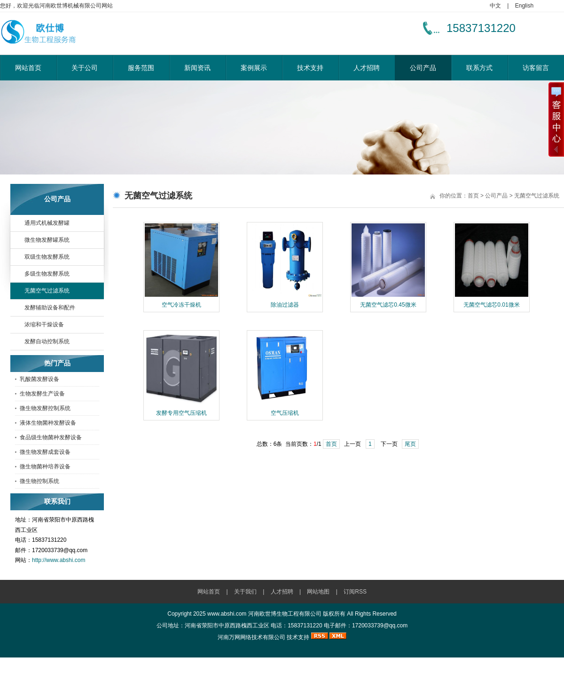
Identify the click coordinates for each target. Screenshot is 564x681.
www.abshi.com (226, 613)
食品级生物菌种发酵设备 (51, 437)
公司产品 (423, 67)
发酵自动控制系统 (47, 341)
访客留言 (536, 67)
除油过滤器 (285, 304)
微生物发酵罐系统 (47, 240)
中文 (495, 5)
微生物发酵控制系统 (45, 408)
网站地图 (318, 591)
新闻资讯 (197, 67)
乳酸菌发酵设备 (39, 379)
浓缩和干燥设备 (44, 324)
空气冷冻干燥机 (181, 304)
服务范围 (141, 67)
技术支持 (310, 67)
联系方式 (479, 67)
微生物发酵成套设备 (45, 452)
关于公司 (84, 67)
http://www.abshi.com (58, 560)
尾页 (410, 444)
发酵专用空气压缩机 (181, 413)
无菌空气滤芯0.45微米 (388, 304)
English (524, 5)
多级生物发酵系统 (47, 273)
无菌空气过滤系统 (47, 290)
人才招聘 (366, 67)
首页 (473, 195)
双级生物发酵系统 (47, 256)
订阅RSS (355, 591)
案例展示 (254, 67)
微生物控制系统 (39, 481)
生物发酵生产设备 (42, 393)
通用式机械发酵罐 (47, 223)
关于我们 (245, 591)
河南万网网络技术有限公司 (251, 637)
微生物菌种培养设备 (45, 466)
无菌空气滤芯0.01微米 (491, 304)
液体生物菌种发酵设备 (48, 423)
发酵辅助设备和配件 (49, 307)
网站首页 (28, 67)
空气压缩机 (285, 413)
